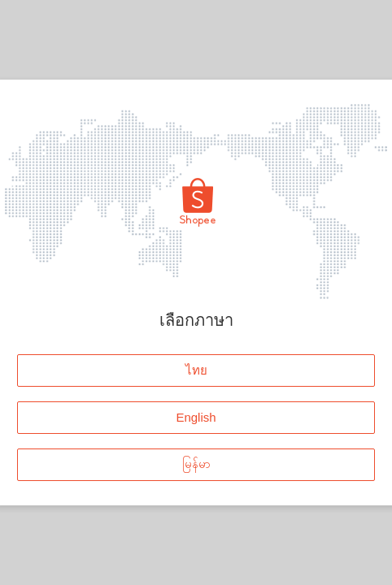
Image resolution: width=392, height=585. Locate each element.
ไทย (196, 370)
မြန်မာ (196, 464)
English (196, 417)
